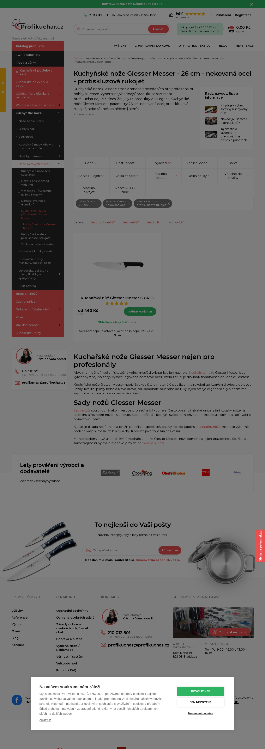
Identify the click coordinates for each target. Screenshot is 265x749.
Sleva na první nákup (260, 546)
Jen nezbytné (200, 702)
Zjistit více (46, 720)
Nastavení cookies (200, 713)
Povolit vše (200, 691)
